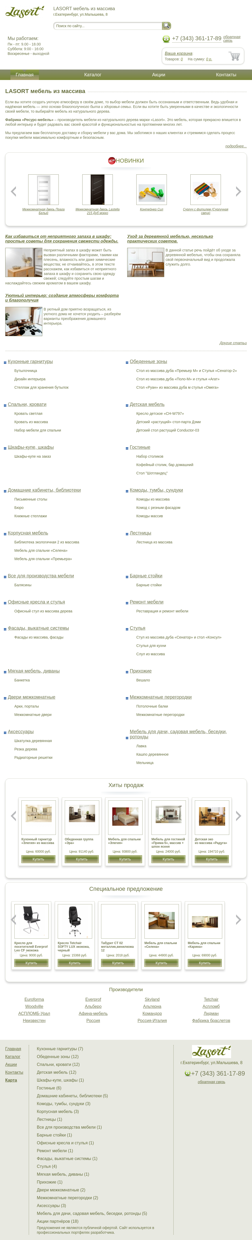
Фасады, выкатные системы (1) (67, 1158)
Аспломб (211, 1006)
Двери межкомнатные (31, 697)
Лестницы (140, 533)
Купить (38, 859)
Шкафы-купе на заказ (32, 456)
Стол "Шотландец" (152, 473)
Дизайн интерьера (29, 379)
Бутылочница (25, 371)
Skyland (152, 999)
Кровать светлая (28, 413)
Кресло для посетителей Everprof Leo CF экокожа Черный (31, 948)
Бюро (19, 508)
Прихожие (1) (49, 1182)
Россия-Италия (152, 1020)
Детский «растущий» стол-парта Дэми (168, 422)
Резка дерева (25, 749)
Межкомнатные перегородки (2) (67, 1198)
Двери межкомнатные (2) (61, 1190)
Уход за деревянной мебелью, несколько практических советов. (170, 238)
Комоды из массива (153, 499)
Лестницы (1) (49, 1119)
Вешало (143, 680)
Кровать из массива (31, 422)
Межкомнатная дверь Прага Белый (43, 211)
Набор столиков (149, 456)
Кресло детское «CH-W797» (160, 413)
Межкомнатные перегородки (161, 697)
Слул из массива (150, 654)
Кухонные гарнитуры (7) (60, 1049)
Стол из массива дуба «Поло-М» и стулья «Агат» (178, 379)
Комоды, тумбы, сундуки (156, 490)
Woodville (34, 1006)
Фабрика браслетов (211, 1020)
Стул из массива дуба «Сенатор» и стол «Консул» (178, 637)
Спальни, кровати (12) (58, 1064)
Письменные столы (30, 499)
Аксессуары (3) (51, 1205)
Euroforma (34, 999)
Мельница (145, 763)
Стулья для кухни (151, 646)
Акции (158, 74)
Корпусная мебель (28, 533)
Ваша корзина (178, 53)
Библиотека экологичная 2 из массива (46, 542)
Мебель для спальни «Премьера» (43, 559)
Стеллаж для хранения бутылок (41, 387)
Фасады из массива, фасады (38, 637)
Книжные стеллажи (30, 516)
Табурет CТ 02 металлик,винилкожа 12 (117, 946)
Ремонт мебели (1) (55, 1151)
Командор (152, 1013)
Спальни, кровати (27, 404)
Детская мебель (147, 404)
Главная (25, 74)
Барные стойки (146, 575)
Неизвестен (34, 1020)
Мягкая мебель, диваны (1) (63, 1174)
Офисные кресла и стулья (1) (65, 1143)
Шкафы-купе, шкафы (31, 447)
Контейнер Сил (151, 209)
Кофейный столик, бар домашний (164, 465)
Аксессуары (21, 731)
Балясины (22, 585)
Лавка (141, 746)
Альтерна (152, 1006)
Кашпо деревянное (152, 754)
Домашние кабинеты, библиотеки (44, 490)
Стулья (137, 628)
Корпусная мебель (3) (58, 1111)
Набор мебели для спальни (37, 430)
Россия (93, 1020)
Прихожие (141, 671)
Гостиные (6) (49, 1088)
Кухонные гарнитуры (30, 361)
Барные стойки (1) (54, 1135)
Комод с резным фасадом (158, 508)
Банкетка (22, 680)
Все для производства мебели (41, 575)
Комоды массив (149, 516)
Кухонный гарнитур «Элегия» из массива (37, 841)
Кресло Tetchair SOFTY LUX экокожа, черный (74, 946)
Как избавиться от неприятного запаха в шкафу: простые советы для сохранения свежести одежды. (61, 238)
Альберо (93, 1006)
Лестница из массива (154, 542)
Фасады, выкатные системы (38, 628)
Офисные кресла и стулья (36, 602)
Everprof (93, 999)
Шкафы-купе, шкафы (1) (60, 1080)
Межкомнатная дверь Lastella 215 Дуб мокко (97, 211)
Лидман (211, 1013)
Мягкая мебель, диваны (34, 671)
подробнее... (236, 146)
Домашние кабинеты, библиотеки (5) (72, 1096)
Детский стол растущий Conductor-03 (167, 430)
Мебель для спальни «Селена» (41, 550)
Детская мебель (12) (56, 1072)
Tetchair (211, 999)
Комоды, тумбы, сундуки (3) (63, 1103)
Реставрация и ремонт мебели (162, 611)
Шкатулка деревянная (33, 741)
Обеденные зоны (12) (58, 1056)
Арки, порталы (26, 706)
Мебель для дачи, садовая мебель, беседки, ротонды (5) (92, 1213)
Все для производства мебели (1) (69, 1127)
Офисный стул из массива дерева (43, 611)
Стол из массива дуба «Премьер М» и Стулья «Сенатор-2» (186, 371)
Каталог (92, 74)
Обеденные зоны (148, 361)
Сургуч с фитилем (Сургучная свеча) (205, 211)
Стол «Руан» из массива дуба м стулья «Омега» (177, 387)
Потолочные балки (152, 706)
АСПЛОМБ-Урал (34, 1013)
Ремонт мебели (146, 602)
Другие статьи (233, 343)
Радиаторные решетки (33, 757)
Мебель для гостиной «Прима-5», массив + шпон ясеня (168, 842)
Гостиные (140, 447)
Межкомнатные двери (32, 715)
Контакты (226, 74)
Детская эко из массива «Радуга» (211, 841)
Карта (11, 1080)
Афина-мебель (93, 1013)
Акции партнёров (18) (58, 1221)
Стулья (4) (47, 1166)
